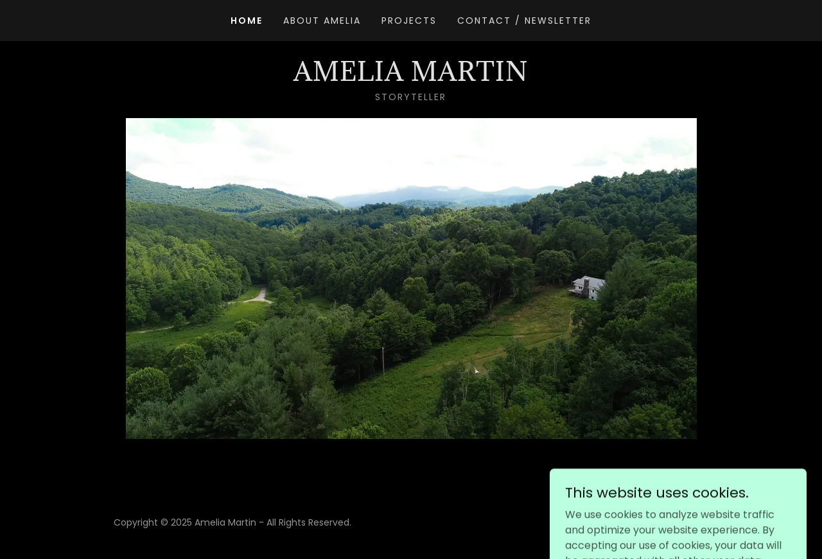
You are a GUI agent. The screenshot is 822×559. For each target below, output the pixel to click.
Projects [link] (409, 20)
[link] (410, 77)
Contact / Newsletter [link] (524, 20)
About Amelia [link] (322, 20)
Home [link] (247, 20)
